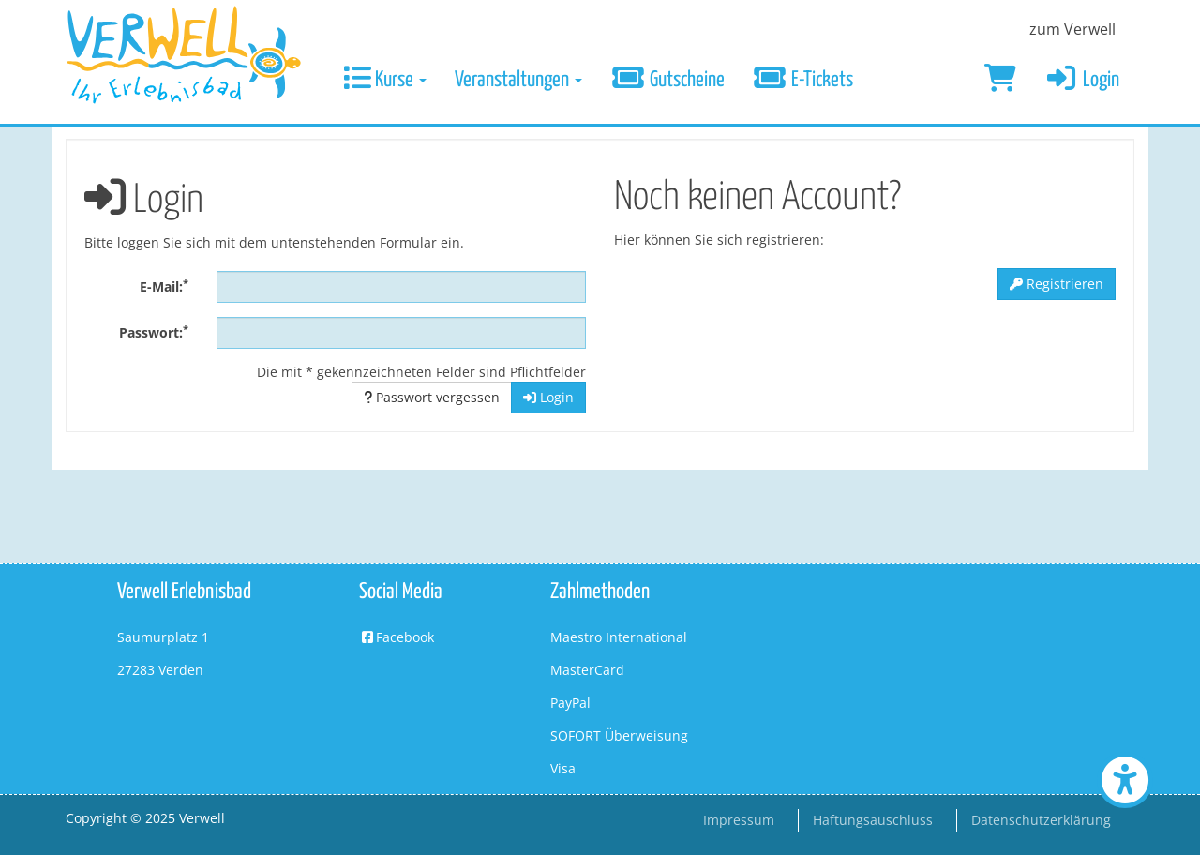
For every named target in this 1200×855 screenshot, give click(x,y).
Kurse (385, 80)
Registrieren (1056, 283)
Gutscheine (667, 80)
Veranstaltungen (518, 80)
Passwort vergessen (432, 397)
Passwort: (153, 331)
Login (1082, 80)
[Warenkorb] (1000, 80)
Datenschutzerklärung (1041, 820)
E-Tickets (803, 80)
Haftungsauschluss (873, 820)
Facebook (396, 637)
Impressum (738, 820)
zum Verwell (1072, 29)
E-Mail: (164, 286)
